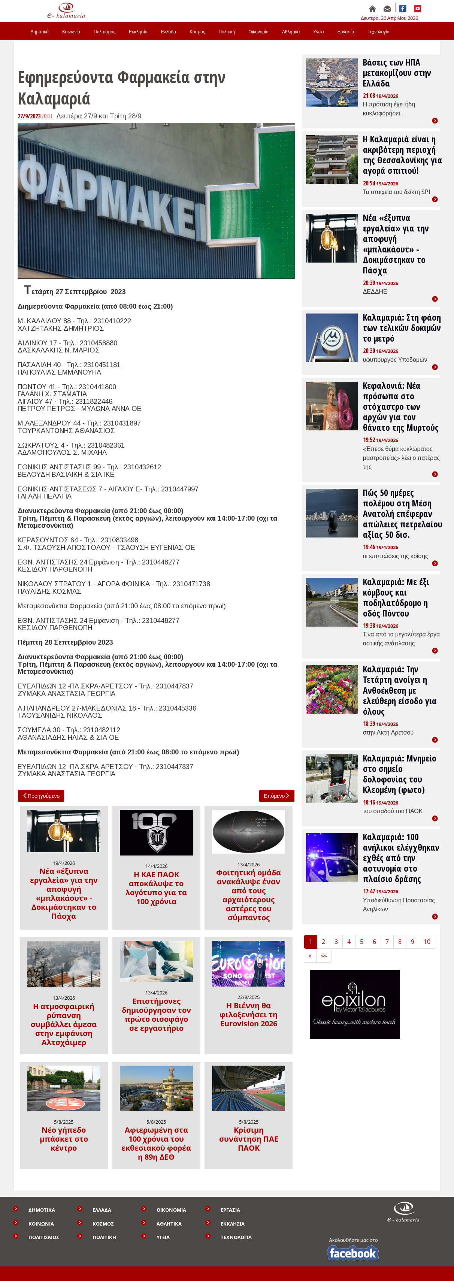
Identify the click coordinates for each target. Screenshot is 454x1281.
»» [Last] (324, 955)
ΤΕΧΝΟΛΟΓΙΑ (236, 1237)
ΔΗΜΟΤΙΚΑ (41, 1209)
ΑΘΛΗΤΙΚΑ (169, 1223)
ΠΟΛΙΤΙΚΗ (104, 1237)
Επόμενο (277, 795)
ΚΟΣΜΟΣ (103, 1223)
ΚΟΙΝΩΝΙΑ (41, 1223)
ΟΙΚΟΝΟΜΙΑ (171, 1209)
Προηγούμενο (41, 795)
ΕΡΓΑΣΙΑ (230, 1209)
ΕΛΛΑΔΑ (102, 1209)
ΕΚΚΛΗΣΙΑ (233, 1223)
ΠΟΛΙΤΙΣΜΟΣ (43, 1237)
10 (427, 942)
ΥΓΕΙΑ (163, 1237)
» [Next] (310, 955)
